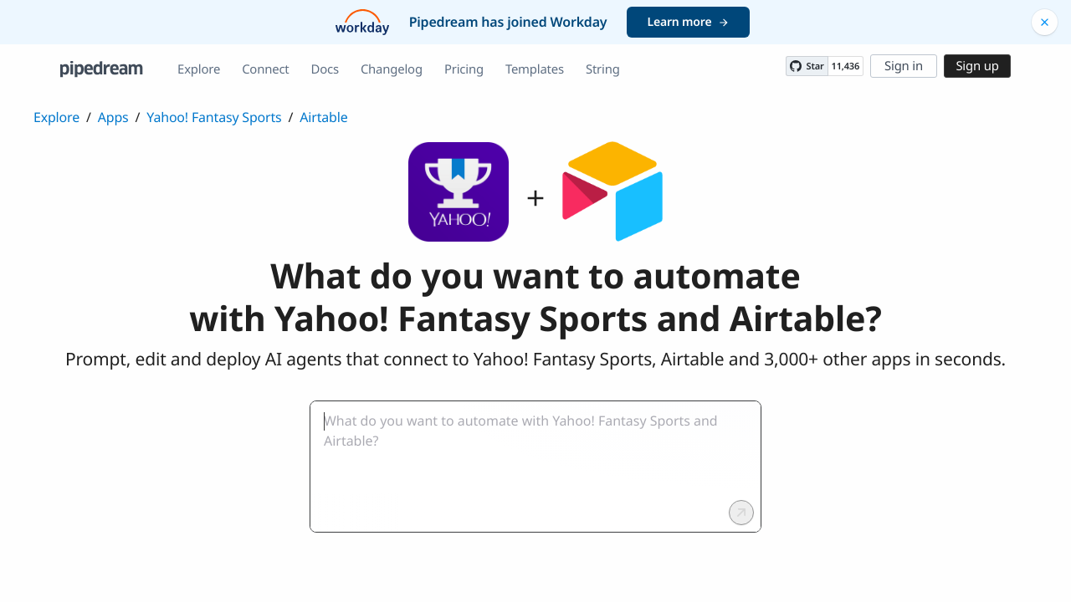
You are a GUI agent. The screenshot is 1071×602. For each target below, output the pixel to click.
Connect (265, 69)
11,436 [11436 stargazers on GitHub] (845, 66)
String (603, 69)
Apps (113, 117)
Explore (198, 69)
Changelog (392, 69)
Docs (325, 69)
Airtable (323, 117)
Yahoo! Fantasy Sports (213, 117)
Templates (534, 69)
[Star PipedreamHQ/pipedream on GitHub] (807, 66)
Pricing (464, 69)
